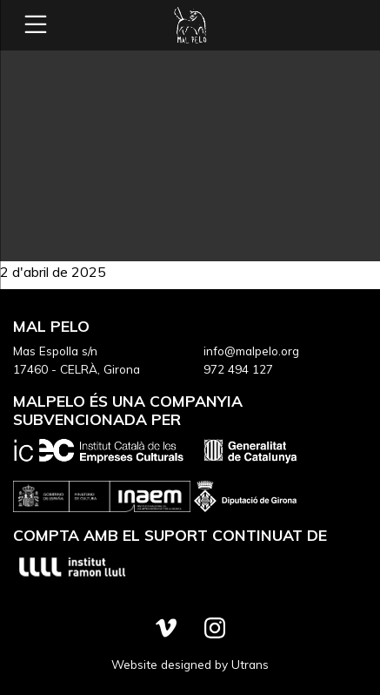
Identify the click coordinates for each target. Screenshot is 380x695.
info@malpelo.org (251, 350)
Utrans (250, 664)
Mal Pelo (190, 25)
